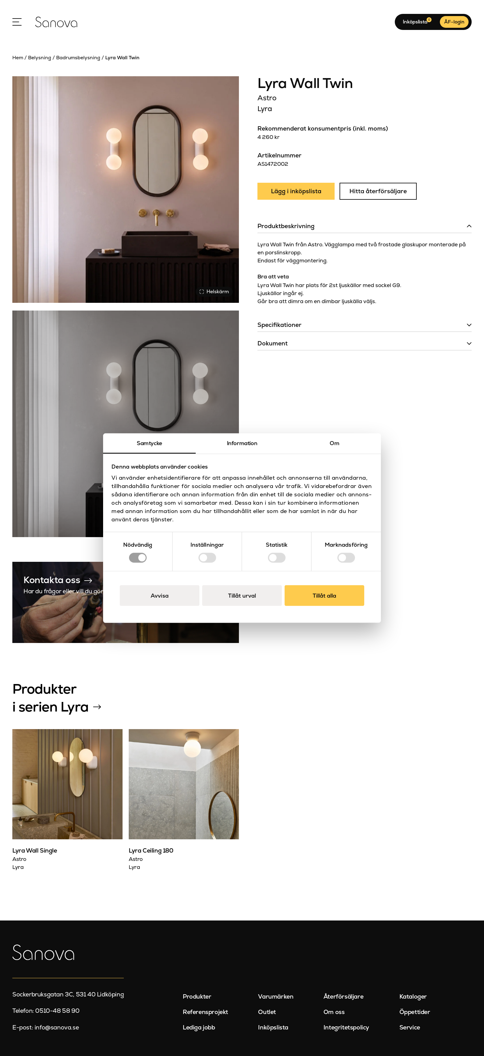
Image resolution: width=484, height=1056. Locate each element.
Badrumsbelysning (78, 57)
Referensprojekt (205, 1012)
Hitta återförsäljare (378, 191)
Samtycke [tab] (149, 442)
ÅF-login (454, 22)
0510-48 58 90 (57, 1011)
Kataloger (413, 996)
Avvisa (160, 595)
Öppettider (414, 1012)
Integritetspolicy (346, 1027)
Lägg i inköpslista (296, 191)
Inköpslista (273, 1027)
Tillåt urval (242, 595)
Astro (266, 97)
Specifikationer (279, 325)
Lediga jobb (199, 1027)
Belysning (39, 57)
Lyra (264, 108)
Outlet (267, 1012)
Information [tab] (242, 442)
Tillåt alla (324, 595)
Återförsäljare (343, 996)
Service (409, 1027)
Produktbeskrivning (286, 226)
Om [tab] (334, 442)
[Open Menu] (17, 22)
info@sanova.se (57, 1027)
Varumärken (275, 996)
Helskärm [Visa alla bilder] (214, 291)
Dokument (272, 343)
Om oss (334, 1012)
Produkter (197, 996)
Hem (17, 57)
